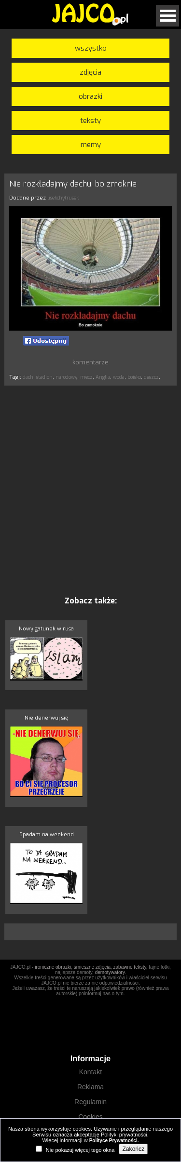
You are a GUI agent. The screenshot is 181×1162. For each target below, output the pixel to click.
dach (28, 377)
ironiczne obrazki (53, 967)
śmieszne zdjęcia (92, 967)
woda (119, 377)
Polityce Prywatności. (114, 1140)
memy (91, 144)
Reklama (90, 1087)
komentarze (90, 362)
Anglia (103, 377)
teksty (90, 120)
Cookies (90, 1117)
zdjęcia (90, 72)
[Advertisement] (90, 490)
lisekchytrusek (63, 198)
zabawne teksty (129, 967)
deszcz (151, 377)
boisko (134, 377)
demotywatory (110, 972)
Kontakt (90, 1072)
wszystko (91, 48)
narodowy (66, 377)
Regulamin (90, 1102)
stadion (44, 377)
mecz (86, 377)
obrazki (90, 96)
